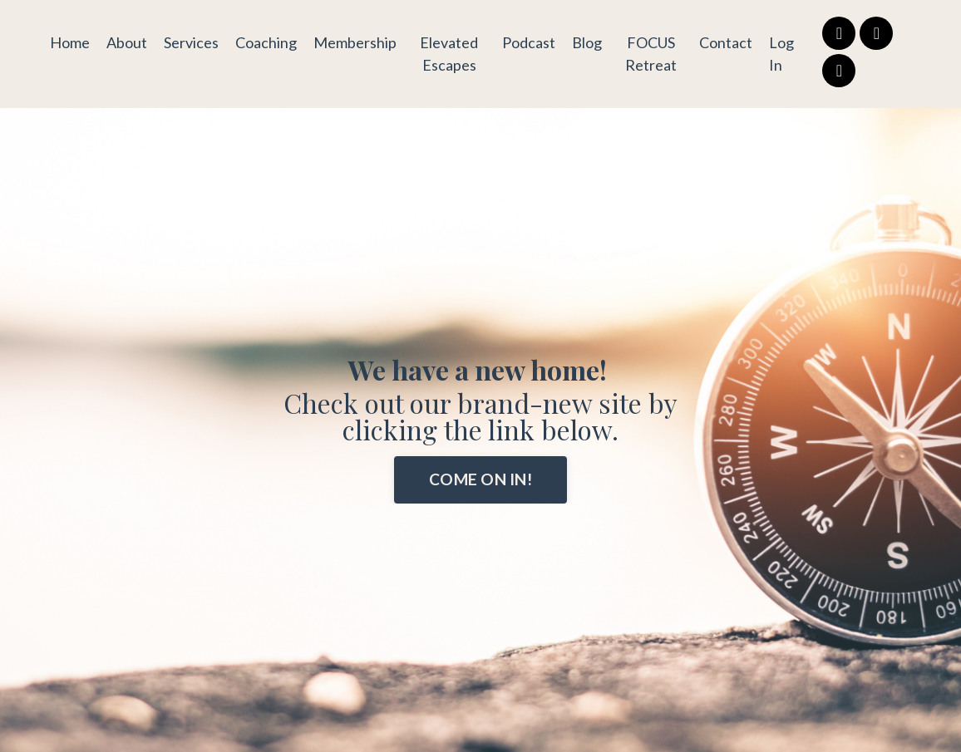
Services (191, 42)
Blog (587, 42)
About (126, 42)
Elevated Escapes (449, 53)
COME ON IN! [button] (480, 479)
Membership (355, 42)
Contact (725, 42)
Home (70, 42)
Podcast (528, 42)
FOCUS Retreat (651, 53)
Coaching (266, 42)
